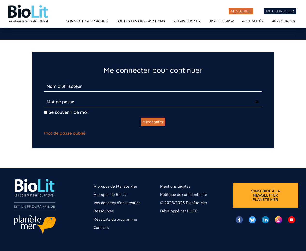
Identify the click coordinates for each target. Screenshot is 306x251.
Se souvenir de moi (66, 112)
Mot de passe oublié (64, 133)
